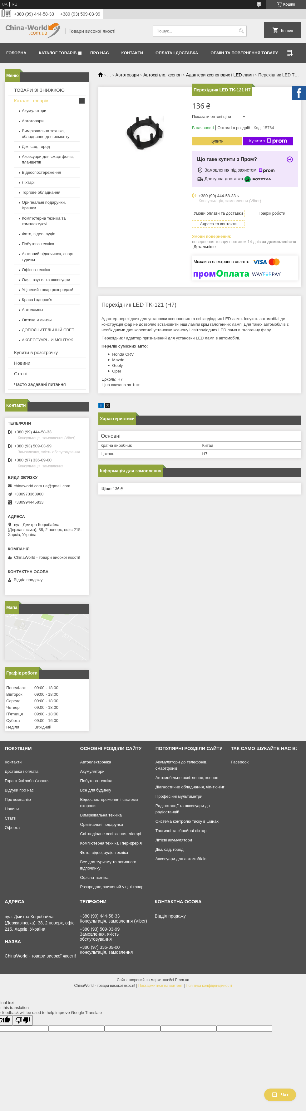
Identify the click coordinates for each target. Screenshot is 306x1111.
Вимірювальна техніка (101, 815)
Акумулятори (34, 110)
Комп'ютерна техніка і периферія (111, 843)
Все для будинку (95, 790)
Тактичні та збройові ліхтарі (181, 830)
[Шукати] (241, 31)
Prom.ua (182, 980)
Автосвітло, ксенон (162, 74)
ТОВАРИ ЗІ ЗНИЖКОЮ (39, 90)
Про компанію (18, 799)
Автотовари (127, 74)
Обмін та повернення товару (244, 53)
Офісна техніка (36, 269)
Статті (20, 373)
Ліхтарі (28, 182)
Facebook (240, 762)
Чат (280, 1095)
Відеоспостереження (41, 172)
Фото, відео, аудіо (38, 233)
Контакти (132, 53)
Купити (217, 141)
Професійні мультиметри (178, 796)
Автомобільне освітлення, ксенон (186, 777)
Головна (16, 53)
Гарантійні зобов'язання (27, 780)
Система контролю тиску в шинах (187, 821)
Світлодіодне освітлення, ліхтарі (110, 833)
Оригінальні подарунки (101, 824)
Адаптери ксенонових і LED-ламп (220, 74)
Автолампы (32, 309)
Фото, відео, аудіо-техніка (104, 852)
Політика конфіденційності (209, 985)
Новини (22, 363)
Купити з (268, 141)
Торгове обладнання (41, 192)
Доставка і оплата (21, 771)
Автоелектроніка (95, 762)
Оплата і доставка (176, 53)
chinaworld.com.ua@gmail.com (42, 486)
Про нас (99, 53)
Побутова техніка (38, 243)
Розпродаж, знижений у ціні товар (111, 886)
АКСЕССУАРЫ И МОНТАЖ (47, 340)
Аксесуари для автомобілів (180, 858)
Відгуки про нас (19, 790)
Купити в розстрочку (36, 352)
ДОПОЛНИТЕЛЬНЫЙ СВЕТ (48, 330)
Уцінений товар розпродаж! (47, 289)
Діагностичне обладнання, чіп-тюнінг (190, 787)
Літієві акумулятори (173, 840)
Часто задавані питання (40, 384)
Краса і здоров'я (37, 299)
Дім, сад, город (36, 146)
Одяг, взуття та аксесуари (46, 279)
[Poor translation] (23, 1020)
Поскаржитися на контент (160, 985)
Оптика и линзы (37, 320)
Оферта (12, 827)
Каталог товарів (57, 53)
